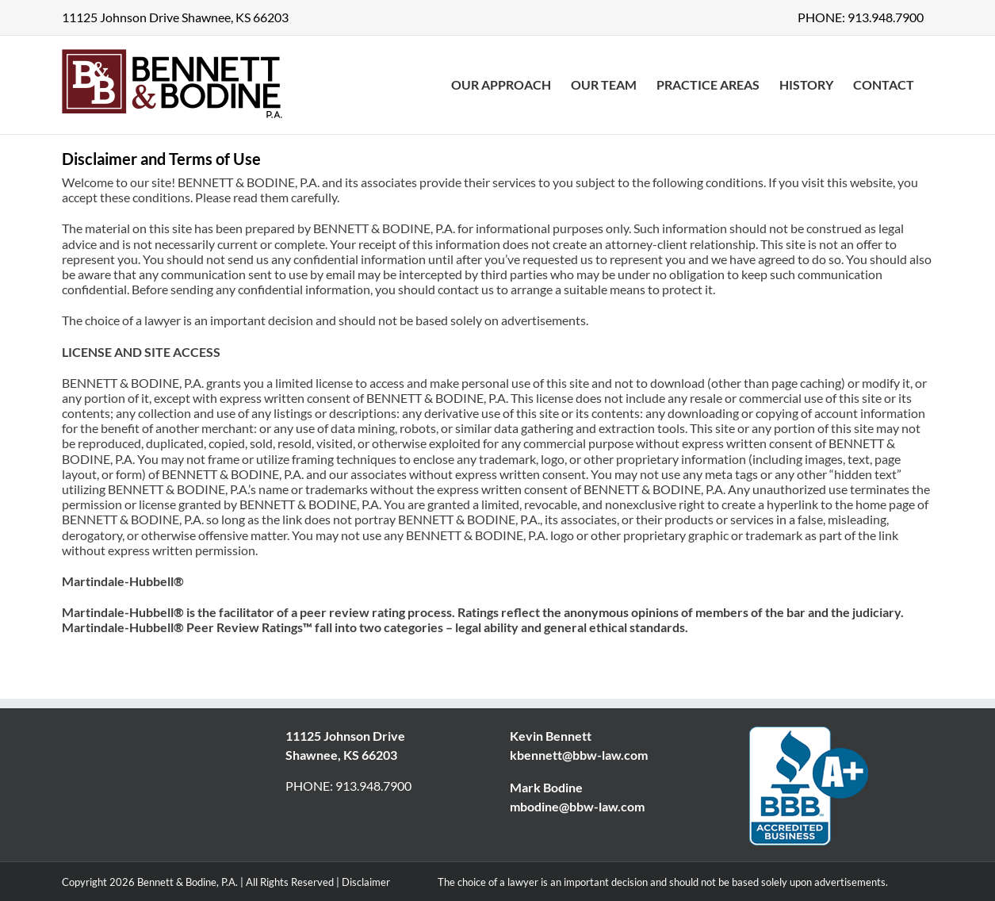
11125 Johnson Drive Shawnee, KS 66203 (175, 17)
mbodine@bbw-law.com (577, 806)
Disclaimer (366, 882)
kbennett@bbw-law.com (579, 754)
